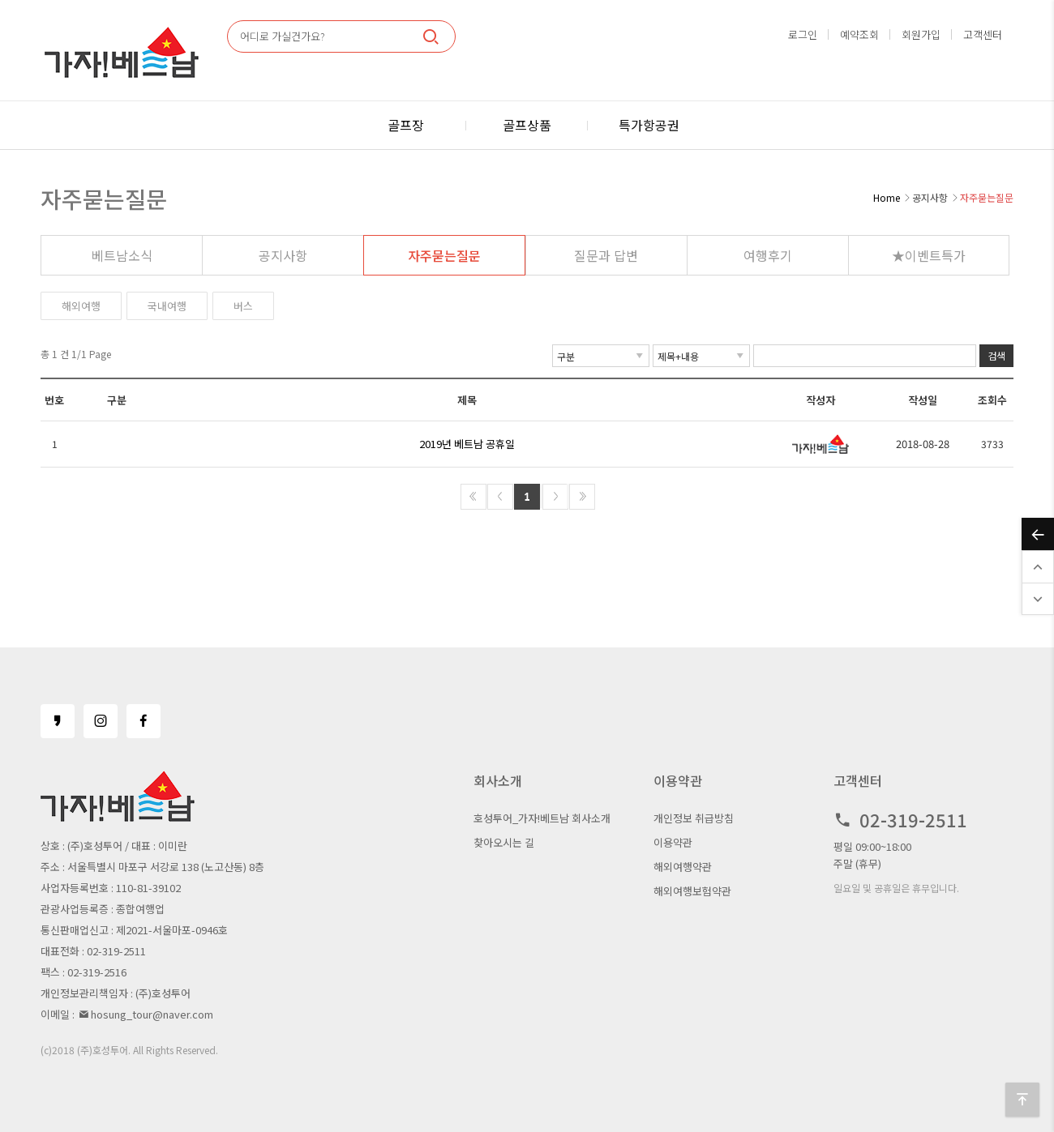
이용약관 (672, 842)
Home (886, 197)
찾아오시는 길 (503, 842)
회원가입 (921, 34)
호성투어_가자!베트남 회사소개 (542, 818)
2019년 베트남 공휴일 (467, 443)
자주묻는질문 (444, 255)
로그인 (802, 34)
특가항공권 (649, 125)
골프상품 (527, 125)
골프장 (406, 125)
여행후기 (767, 255)
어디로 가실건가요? (282, 36)
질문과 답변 (606, 255)
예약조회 (859, 34)
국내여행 (167, 306)
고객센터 (982, 34)
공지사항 (283, 255)
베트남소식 (122, 255)
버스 (243, 306)
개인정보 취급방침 (693, 818)
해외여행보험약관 (692, 891)
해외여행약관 (682, 866)
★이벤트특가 (929, 255)
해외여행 (81, 306)
